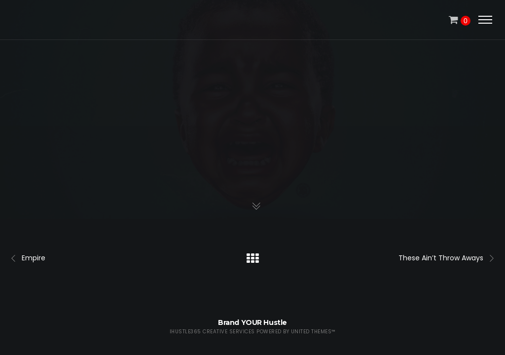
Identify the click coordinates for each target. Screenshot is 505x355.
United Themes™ (313, 331)
